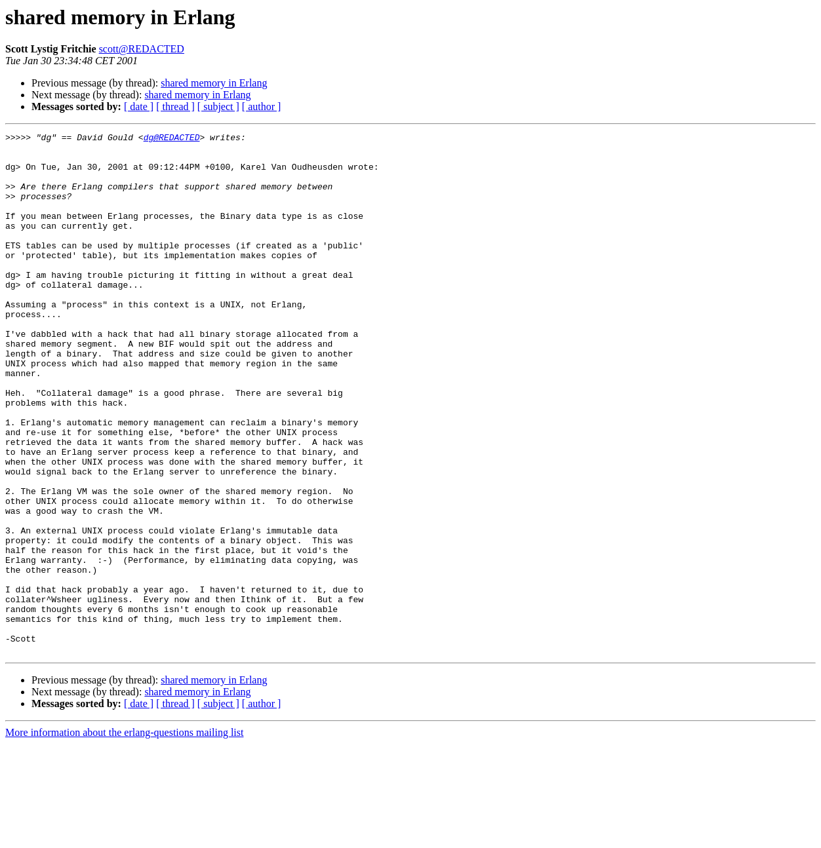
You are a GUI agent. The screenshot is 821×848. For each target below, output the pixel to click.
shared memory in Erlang (214, 82)
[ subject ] (218, 106)
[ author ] (261, 106)
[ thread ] (175, 106)
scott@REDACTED (141, 48)
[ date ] (138, 106)
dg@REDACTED (172, 139)
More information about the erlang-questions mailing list (124, 836)
